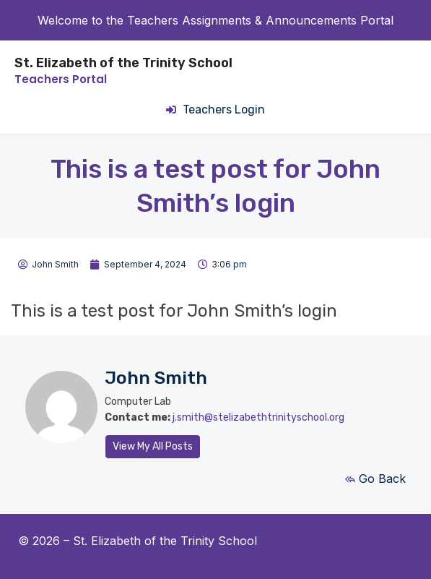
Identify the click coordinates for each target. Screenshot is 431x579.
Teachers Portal (60, 79)
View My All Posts (153, 446)
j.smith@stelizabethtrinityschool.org (258, 417)
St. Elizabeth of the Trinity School (123, 63)
